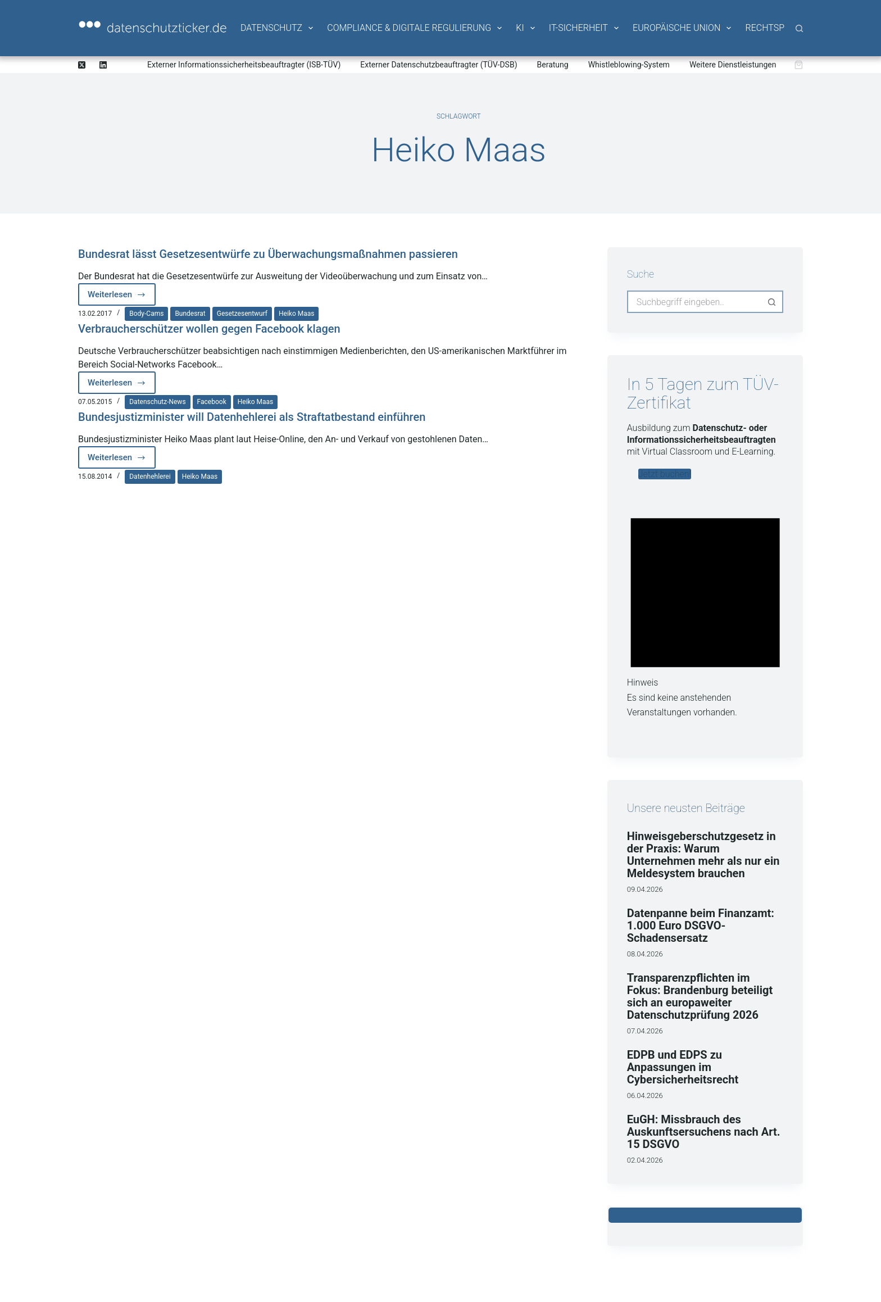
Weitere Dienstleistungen (732, 64)
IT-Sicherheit (584, 28)
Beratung (553, 64)
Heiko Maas (296, 313)
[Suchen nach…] (694, 302)
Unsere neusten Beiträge (686, 808)
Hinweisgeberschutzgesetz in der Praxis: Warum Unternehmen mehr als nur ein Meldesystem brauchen (703, 854)
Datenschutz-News (157, 402)
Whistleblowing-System (629, 64)
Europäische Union (683, 28)
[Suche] (799, 28)
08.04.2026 (645, 954)
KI (526, 28)
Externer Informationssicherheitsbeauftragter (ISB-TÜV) (243, 64)
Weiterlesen (122, 297)
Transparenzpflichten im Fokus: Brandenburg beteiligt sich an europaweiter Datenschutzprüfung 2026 (700, 996)
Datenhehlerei (149, 476)
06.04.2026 (645, 1095)
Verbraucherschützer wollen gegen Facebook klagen (209, 328)
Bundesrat (190, 313)
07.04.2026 (645, 1031)
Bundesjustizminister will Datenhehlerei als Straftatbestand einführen (251, 417)
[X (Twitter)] (81, 65)
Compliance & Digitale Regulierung (415, 28)
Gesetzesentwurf (242, 313)
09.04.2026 (645, 889)
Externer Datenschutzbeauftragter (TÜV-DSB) (438, 64)
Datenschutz (277, 28)
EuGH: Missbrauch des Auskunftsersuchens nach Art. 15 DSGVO (703, 1132)
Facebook (211, 402)
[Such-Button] (772, 302)
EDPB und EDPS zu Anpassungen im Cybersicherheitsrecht (683, 1067)
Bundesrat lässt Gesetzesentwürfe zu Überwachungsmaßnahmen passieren (268, 254)
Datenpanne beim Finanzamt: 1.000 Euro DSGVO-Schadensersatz (700, 925)
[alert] (705, 610)
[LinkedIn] (103, 65)
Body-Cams (146, 313)
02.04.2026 (645, 1160)
